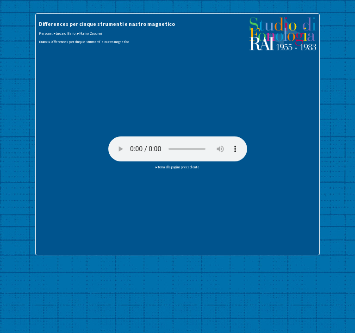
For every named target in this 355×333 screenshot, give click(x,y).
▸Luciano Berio (64, 33)
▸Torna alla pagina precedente (177, 167)
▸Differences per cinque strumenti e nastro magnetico (89, 41)
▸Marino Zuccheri (89, 33)
